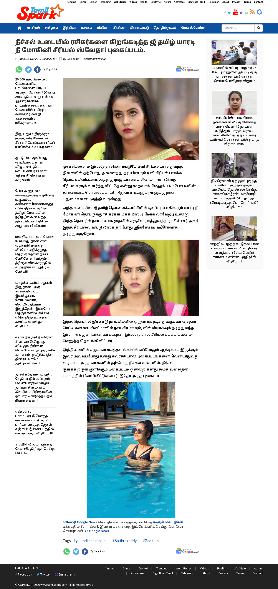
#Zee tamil (151, 540)
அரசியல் (33, 28)
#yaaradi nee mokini (90, 540)
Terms (247, 1)
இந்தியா (69, 28)
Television (213, 1)
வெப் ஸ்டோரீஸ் (193, 28)
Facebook (23, 575)
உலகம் (86, 28)
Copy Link (51, 69)
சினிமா (119, 28)
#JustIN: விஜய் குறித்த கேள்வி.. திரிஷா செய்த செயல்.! (35, 449)
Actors (167, 1)
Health (143, 1)
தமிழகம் (51, 28)
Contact (258, 1)
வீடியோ (102, 28)
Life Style (156, 1)
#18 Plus (101, 59)
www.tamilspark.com (53, 585)
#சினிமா (89, 59)
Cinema (71, 1)
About (225, 1)
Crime (82, 1)
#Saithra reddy (124, 540)
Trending (106, 1)
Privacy (236, 1)
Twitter (43, 575)
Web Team (72, 59)
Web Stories (120, 1)
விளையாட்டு (139, 28)
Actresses (179, 1)
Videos (133, 1)
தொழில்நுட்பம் (165, 28)
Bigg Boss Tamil (196, 1)
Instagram (65, 575)
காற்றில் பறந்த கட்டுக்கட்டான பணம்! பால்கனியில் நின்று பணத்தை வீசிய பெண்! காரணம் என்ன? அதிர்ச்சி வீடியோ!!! (234, 253)
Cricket (93, 1)
